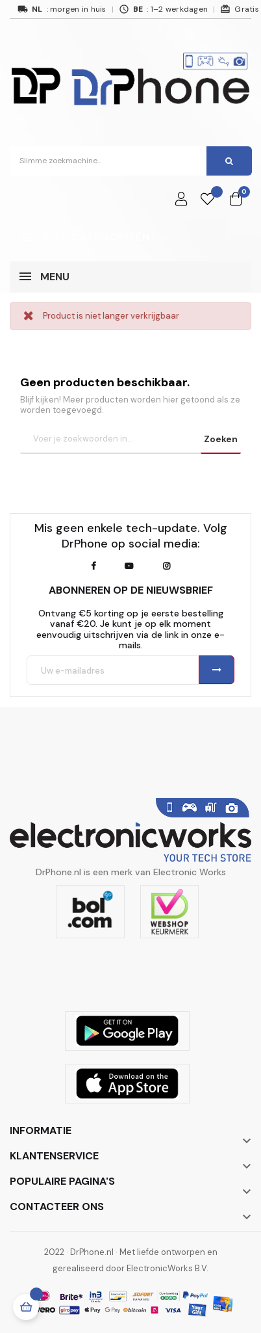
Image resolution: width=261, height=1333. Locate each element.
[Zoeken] (127, 439)
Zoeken (221, 439)
